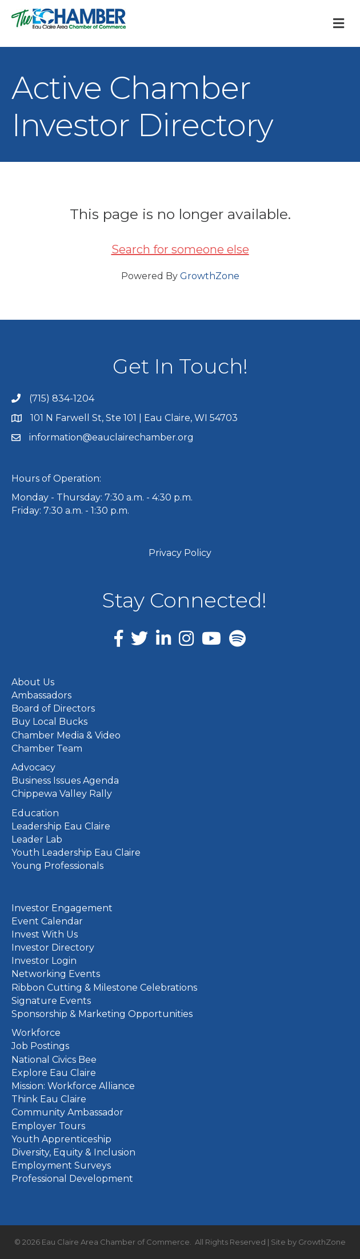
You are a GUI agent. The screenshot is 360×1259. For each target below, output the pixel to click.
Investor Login (44, 960)
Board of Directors (53, 708)
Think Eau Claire (48, 1099)
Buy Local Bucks (49, 721)
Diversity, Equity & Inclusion (73, 1152)
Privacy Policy (180, 552)
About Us (32, 682)
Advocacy (33, 767)
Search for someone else (180, 249)
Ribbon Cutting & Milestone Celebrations (104, 987)
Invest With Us (44, 934)
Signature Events (51, 1000)
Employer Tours (48, 1126)
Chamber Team (46, 748)
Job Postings (40, 1045)
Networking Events (55, 973)
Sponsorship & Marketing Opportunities (102, 1013)
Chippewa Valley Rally (61, 793)
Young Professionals (57, 865)
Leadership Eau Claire (60, 826)
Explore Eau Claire (53, 1072)
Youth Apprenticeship (61, 1139)
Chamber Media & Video (66, 735)
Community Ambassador (67, 1112)
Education (35, 813)
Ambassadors (41, 695)
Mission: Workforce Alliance (73, 1086)
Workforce (36, 1032)
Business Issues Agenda (65, 780)
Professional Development (72, 1178)
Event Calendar (47, 921)
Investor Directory (52, 947)
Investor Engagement (62, 908)
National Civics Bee (54, 1059)
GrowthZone (209, 276)
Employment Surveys (61, 1165)
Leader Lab (36, 839)
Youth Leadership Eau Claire (76, 852)
